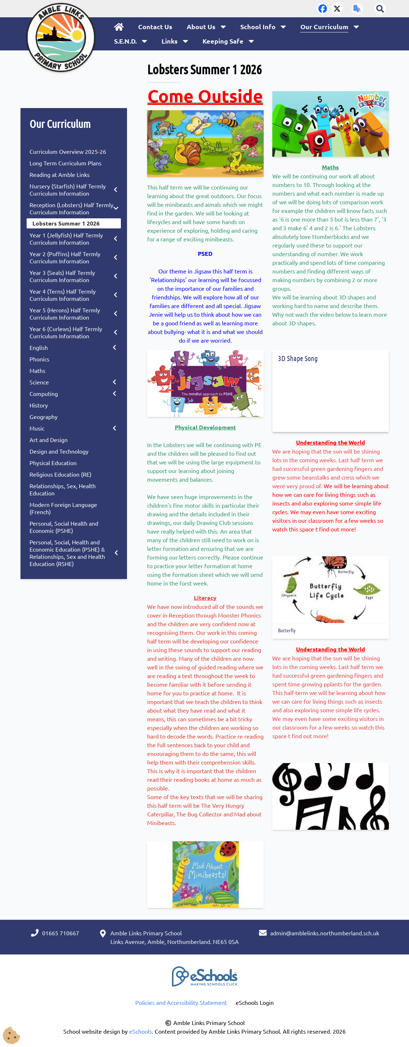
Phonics (39, 358)
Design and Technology (58, 451)
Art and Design (48, 439)
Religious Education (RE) (60, 474)
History (38, 405)
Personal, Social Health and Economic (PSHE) (63, 527)
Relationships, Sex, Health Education (62, 489)
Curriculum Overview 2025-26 (67, 151)
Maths (37, 370)
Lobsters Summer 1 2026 (66, 223)
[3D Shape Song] (330, 399)
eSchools (140, 1031)
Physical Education (53, 462)
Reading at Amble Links (59, 174)
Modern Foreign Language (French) (63, 508)
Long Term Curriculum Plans (65, 162)
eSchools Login (255, 1002)
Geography (43, 416)
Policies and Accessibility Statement (181, 1002)
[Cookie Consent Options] (11, 1035)
